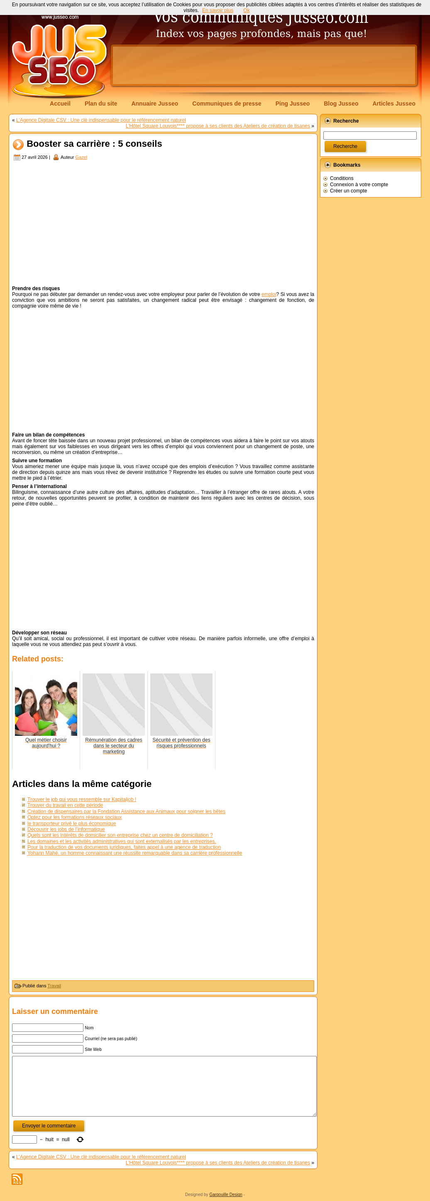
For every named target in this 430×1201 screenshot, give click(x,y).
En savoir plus (217, 10)
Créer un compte (348, 191)
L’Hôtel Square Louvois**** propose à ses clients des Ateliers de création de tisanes (218, 126)
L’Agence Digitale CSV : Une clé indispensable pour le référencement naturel (101, 120)
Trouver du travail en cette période (65, 805)
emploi (268, 294)
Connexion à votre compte (359, 184)
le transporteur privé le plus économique (71, 823)
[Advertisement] (264, 65)
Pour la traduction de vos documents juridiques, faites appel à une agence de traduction (124, 847)
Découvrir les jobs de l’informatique (66, 829)
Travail (54, 985)
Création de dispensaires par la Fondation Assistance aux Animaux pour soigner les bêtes (126, 811)
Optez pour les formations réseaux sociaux (74, 817)
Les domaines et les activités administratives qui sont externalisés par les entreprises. (121, 841)
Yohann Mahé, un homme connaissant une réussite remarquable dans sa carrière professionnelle (134, 853)
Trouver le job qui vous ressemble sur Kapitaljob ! (81, 799)
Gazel (81, 157)
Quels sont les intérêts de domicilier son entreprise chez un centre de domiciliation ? (120, 835)
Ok (246, 10)
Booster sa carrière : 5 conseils (94, 144)
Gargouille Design (225, 1194)
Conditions (342, 178)
